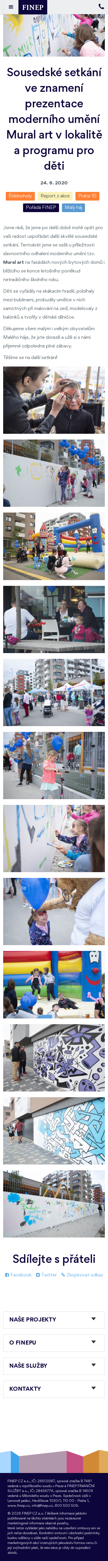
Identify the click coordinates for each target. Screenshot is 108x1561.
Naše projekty (32, 1320)
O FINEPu (22, 1343)
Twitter (46, 1275)
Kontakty (25, 1389)
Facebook (18, 1275)
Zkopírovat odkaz (82, 1275)
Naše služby (28, 1366)
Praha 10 (87, 196)
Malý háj (73, 207)
